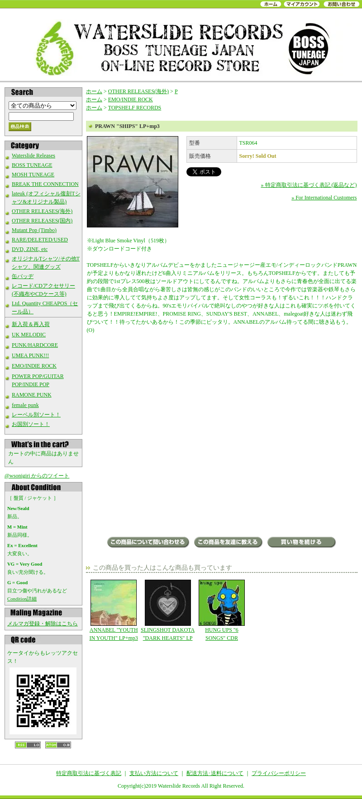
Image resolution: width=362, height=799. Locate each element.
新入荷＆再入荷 (31, 324)
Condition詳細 (22, 598)
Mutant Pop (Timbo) (34, 230)
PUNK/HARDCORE (35, 345)
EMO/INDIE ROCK (34, 366)
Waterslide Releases (33, 155)
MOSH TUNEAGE (33, 174)
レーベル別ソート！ (36, 414)
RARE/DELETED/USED (40, 239)
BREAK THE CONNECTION (45, 184)
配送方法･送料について (214, 773)
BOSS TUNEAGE (32, 165)
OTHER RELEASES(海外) (42, 211)
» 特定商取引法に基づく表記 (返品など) (309, 185)
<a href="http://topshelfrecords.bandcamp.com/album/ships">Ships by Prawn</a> (177, 507)
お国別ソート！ (31, 424)
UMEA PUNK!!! (30, 355)
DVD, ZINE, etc (30, 249)
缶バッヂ (22, 276)
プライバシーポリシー (279, 773)
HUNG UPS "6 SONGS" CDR (221, 610)
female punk (25, 405)
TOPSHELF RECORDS (134, 107)
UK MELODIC (29, 334)
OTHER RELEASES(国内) (42, 220)
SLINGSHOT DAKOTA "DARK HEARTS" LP (168, 610)
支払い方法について (153, 773)
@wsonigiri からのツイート (37, 476)
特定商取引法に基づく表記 (88, 773)
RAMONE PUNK (32, 395)
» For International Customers (324, 197)
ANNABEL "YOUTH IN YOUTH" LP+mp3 (114, 610)
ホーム (94, 91)
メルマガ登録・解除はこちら (42, 623)
